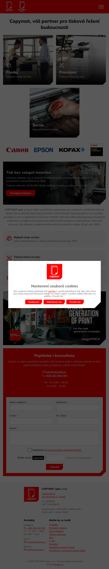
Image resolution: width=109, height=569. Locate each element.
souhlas (52, 291)
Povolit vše (75, 302)
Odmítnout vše (54, 302)
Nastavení (33, 302)
